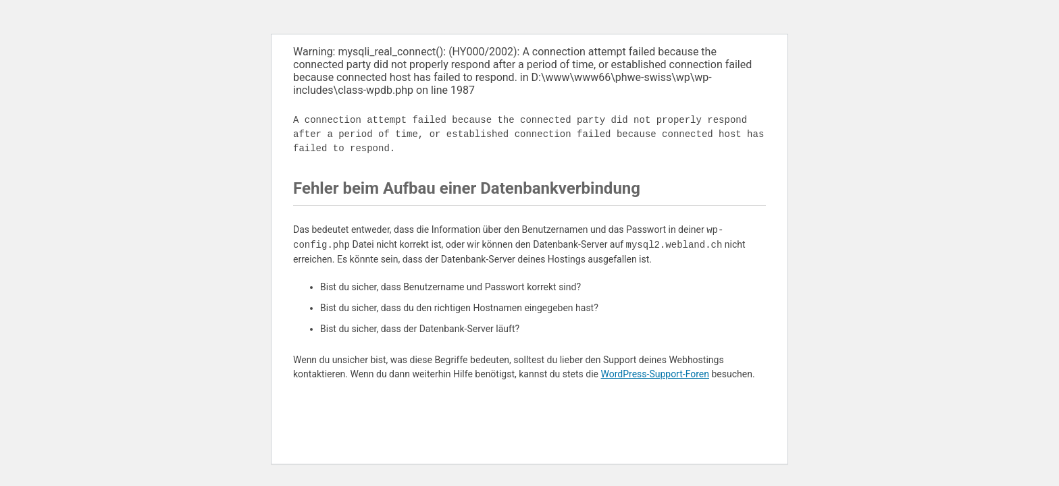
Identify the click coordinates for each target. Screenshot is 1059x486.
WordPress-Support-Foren (654, 374)
